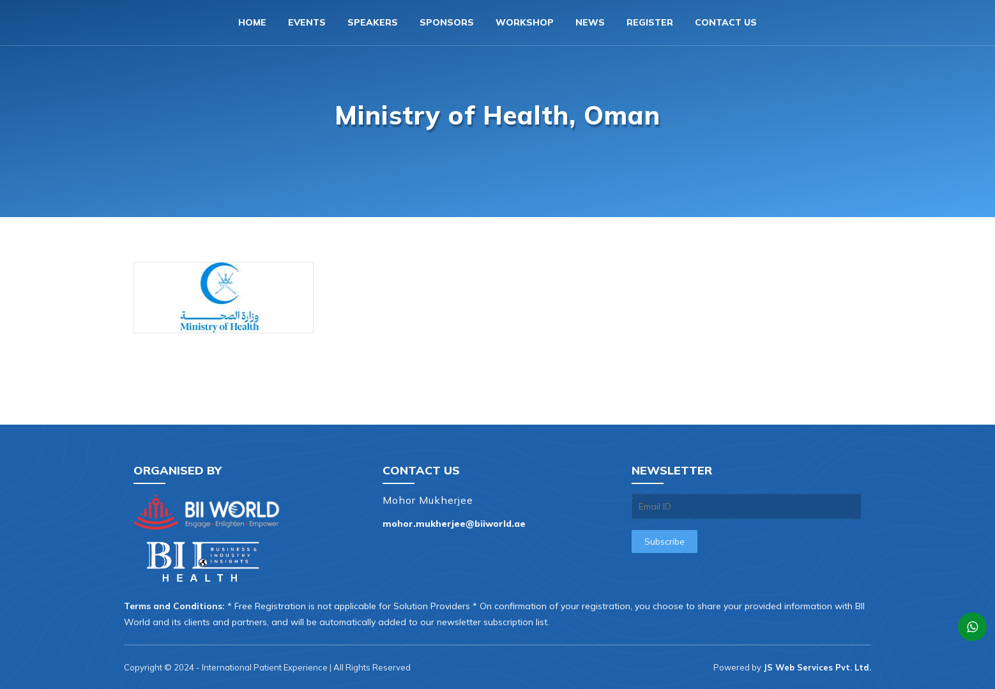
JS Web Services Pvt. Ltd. (817, 667)
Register (650, 22)
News (590, 22)
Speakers (372, 22)
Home (252, 22)
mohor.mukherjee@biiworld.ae (454, 523)
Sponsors (447, 22)
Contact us (726, 22)
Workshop (525, 22)
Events (307, 22)
